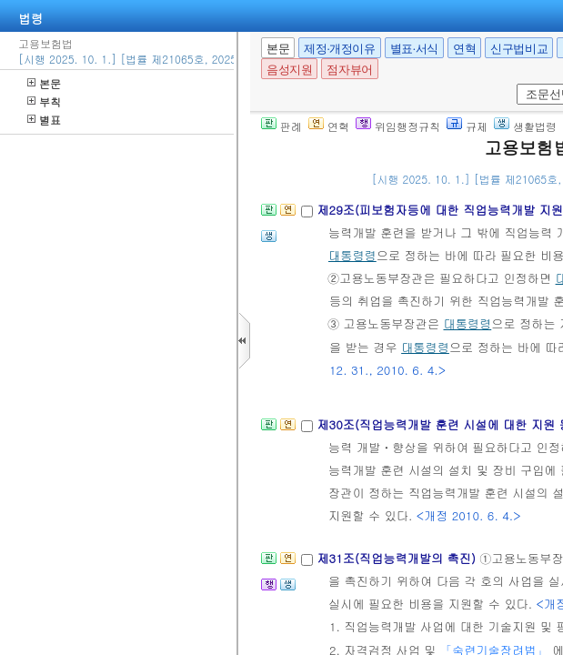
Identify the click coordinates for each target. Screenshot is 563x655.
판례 (281, 126)
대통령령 (352, 255)
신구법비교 (519, 48)
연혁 (464, 48)
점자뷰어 (349, 69)
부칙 (44, 101)
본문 (44, 83)
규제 (467, 126)
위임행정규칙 (398, 126)
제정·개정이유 (339, 48)
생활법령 (525, 126)
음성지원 (289, 69)
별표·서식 (414, 48)
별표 (44, 119)
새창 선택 (513, 84)
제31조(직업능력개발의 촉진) (398, 558)
